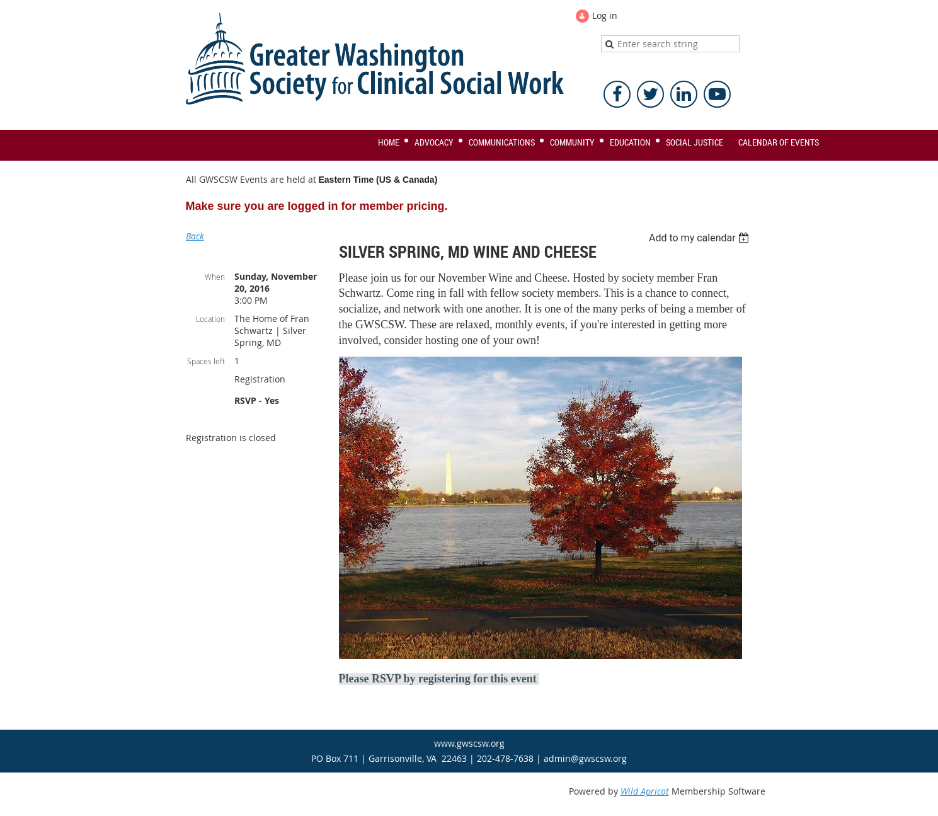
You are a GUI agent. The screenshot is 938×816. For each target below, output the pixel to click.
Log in (604, 15)
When (215, 277)
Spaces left (206, 361)
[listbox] (701, 238)
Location (210, 319)
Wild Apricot (645, 791)
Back (195, 236)
